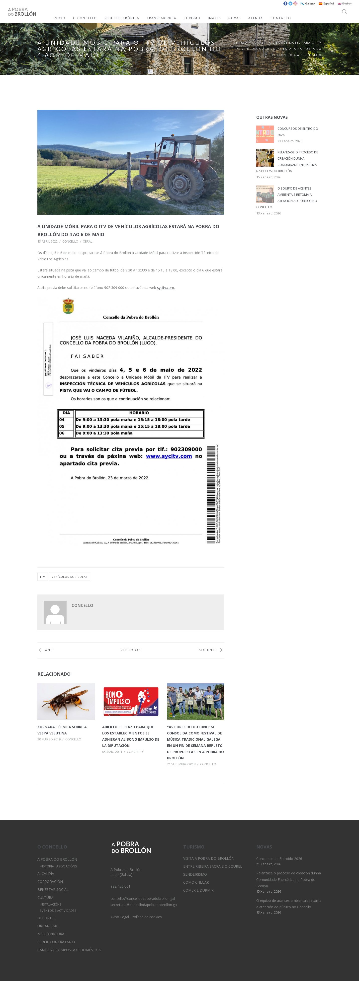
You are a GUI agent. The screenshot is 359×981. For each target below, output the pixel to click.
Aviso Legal (119, 917)
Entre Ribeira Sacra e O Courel (212, 866)
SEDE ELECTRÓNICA (121, 18)
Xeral (87, 241)
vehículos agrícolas (70, 577)
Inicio (241, 42)
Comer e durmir (198, 890)
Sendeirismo (195, 874)
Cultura (45, 897)
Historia (47, 866)
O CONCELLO (85, 18)
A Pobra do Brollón (57, 859)
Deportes (46, 918)
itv (42, 577)
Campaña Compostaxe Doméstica (69, 949)
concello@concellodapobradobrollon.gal (142, 898)
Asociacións (66, 866)
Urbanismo (48, 925)
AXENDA (255, 18)
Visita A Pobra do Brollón (208, 858)
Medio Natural (51, 933)
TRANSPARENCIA (162, 18)
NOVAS (234, 18)
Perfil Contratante (56, 941)
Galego (307, 3)
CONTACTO (280, 18)
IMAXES (214, 18)
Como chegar (196, 882)
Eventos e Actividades (58, 911)
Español (326, 3)
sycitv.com (165, 287)
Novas (258, 42)
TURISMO (192, 18)
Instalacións (51, 904)
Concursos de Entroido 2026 (279, 858)
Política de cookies (147, 917)
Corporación (50, 881)
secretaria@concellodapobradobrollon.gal (144, 904)
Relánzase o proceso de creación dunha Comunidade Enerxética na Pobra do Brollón (288, 879)
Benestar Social (53, 889)
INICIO (60, 18)
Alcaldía (45, 873)
